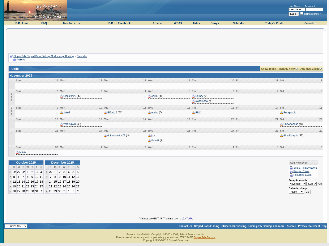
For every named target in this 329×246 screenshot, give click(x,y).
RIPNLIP (112, 112)
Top (324, 226)
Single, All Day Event (305, 167)
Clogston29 (69, 96)
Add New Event (309, 68)
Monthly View (287, 68)
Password (310, 6)
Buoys (214, 23)
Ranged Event (301, 171)
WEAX (178, 23)
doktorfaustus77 (116, 135)
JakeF (66, 112)
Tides (196, 23)
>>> (11, 83)
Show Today (268, 68)
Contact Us (185, 226)
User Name (294, 6)
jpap (153, 135)
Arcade (157, 23)
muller (154, 112)
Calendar (238, 23)
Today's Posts (274, 23)
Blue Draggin (290, 135)
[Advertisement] (165, 40)
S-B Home (21, 23)
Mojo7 (22, 152)
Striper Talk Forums (204, 237)
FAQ (44, 23)
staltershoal (201, 101)
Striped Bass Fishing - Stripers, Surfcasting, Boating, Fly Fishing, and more (239, 226)
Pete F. (155, 140)
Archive (291, 226)
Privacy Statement (309, 226)
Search (308, 23)
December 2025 (62, 162)
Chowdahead (290, 124)
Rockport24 (289, 112)
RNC (198, 112)
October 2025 (26, 162)
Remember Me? (310, 14)
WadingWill (69, 124)
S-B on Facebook (119, 23)
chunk (154, 96)
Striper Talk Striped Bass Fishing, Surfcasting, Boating (43, 56)
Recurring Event (302, 174)
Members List (72, 23)
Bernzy (199, 96)
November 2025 (20, 75)
